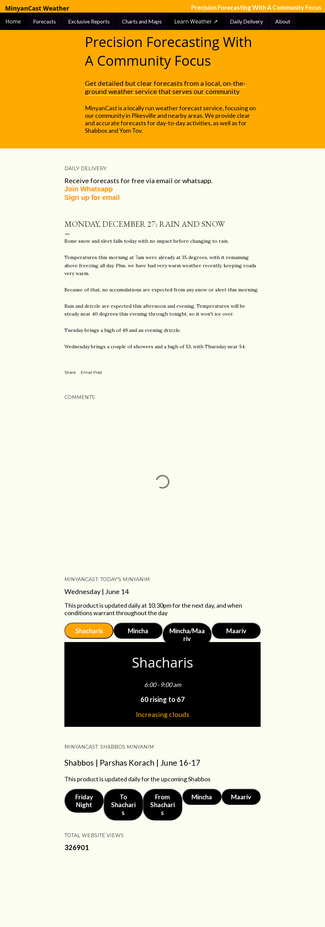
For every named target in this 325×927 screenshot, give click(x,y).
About (282, 21)
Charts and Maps (142, 21)
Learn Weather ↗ (196, 21)
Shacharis (89, 631)
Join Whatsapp (88, 189)
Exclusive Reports (89, 21)
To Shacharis (123, 804)
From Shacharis (162, 804)
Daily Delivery (246, 21)
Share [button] (70, 372)
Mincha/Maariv (187, 634)
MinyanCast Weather (37, 8)
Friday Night (84, 801)
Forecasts (44, 21)
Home (13, 21)
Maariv (236, 631)
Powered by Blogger (162, 889)
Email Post (91, 372)
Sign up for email (92, 197)
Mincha (138, 631)
